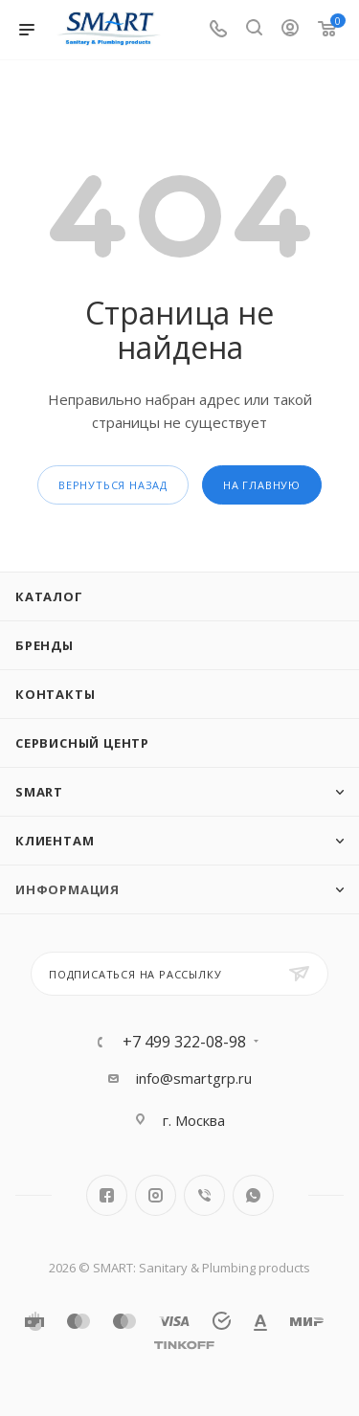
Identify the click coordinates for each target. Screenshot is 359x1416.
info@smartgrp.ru (194, 1078)
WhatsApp (253, 1195)
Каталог (49, 596)
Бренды (44, 645)
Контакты (55, 694)
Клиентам (54, 840)
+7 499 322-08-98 (184, 1041)
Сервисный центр (82, 743)
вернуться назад (113, 485)
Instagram (155, 1195)
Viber (204, 1195)
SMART (39, 791)
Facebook (106, 1195)
